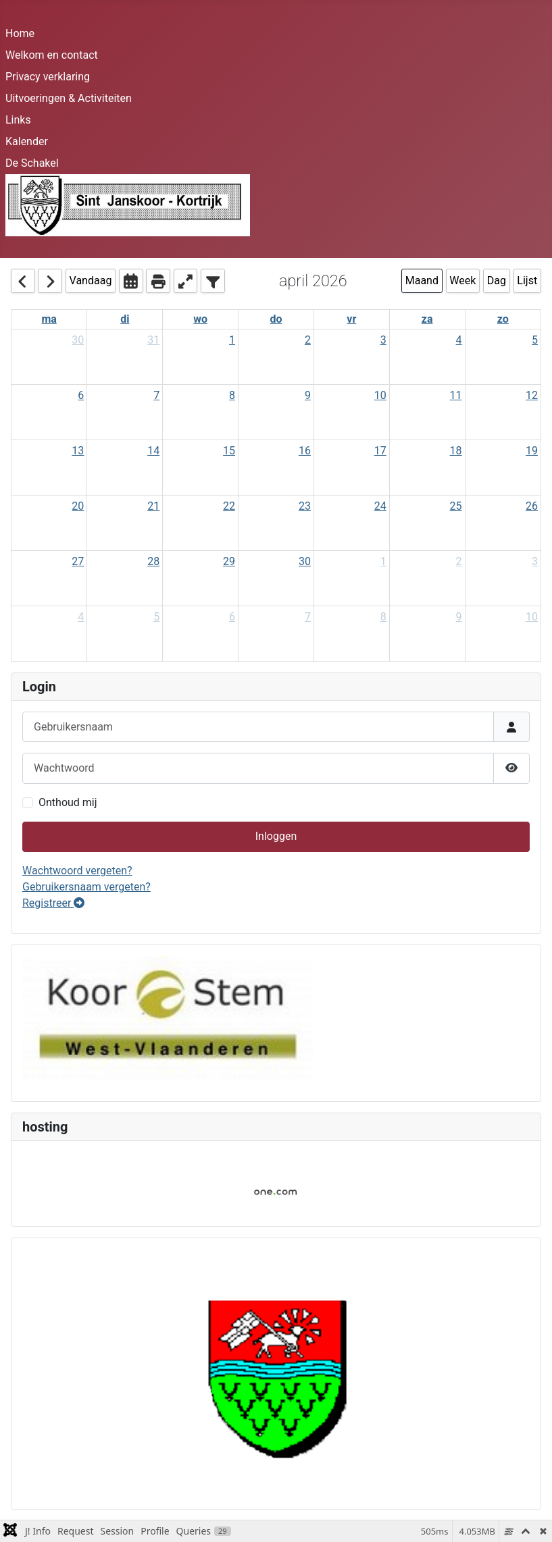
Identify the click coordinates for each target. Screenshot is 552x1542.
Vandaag (91, 280)
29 (229, 561)
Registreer (53, 903)
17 (380, 450)
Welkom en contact (51, 55)
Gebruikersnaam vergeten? (86, 886)
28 (153, 561)
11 (456, 395)
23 (305, 506)
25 (456, 506)
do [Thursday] (276, 319)
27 (78, 561)
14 (153, 450)
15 (229, 450)
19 (532, 450)
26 (532, 506)
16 (305, 450)
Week (462, 280)
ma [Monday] (48, 319)
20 (78, 506)
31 (153, 340)
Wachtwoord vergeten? (77, 870)
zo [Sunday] (503, 319)
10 (380, 395)
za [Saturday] (427, 319)
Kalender (26, 141)
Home (19, 33)
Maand (421, 280)
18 (456, 450)
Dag (496, 280)
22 (229, 506)
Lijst (527, 280)
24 (380, 506)
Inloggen (276, 836)
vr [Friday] (351, 319)
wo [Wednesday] (200, 319)
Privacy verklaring (47, 76)
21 (153, 506)
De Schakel (32, 163)
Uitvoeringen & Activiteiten (68, 98)
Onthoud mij (68, 802)
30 (78, 340)
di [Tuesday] (124, 319)
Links (18, 119)
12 (532, 395)
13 (78, 450)
